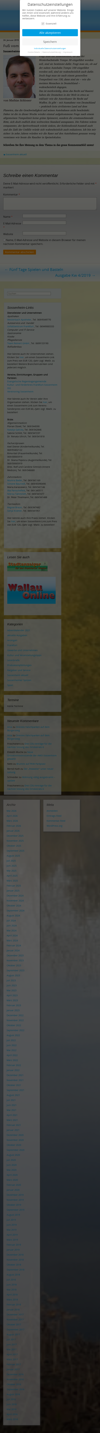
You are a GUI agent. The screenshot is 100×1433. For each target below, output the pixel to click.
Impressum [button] (67, 52)
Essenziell (48, 23)
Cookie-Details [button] (34, 52)
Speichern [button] (50, 42)
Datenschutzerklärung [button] (51, 52)
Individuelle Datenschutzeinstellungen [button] (50, 48)
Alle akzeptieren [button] (50, 33)
